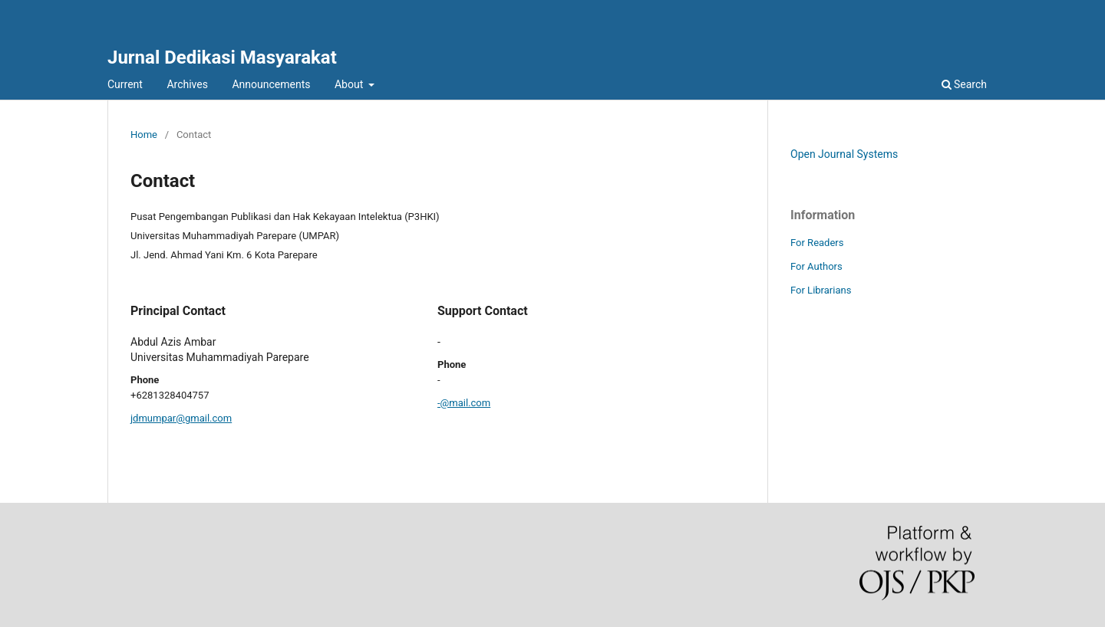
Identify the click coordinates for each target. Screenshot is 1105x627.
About (350, 84)
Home (143, 134)
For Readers (817, 242)
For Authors (816, 266)
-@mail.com (463, 403)
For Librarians (820, 290)
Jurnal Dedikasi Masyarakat (222, 57)
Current (125, 84)
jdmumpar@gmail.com (181, 418)
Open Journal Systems (844, 154)
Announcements (271, 84)
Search (964, 84)
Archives (187, 84)
